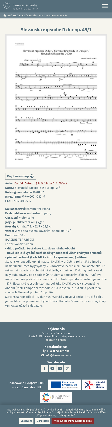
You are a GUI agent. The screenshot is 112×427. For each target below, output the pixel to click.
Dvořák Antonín (29, 15)
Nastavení (26, 420)
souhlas (50, 409)
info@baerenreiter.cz (58, 355)
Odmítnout (43, 420)
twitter (67, 368)
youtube (52, 368)
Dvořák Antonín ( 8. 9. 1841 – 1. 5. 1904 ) (40, 183)
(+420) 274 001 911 (58, 351)
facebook (44, 368)
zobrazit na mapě (56, 339)
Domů (9, 15)
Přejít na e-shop (20, 176)
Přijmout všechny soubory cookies (72, 420)
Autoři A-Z (17, 15)
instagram (59, 368)
